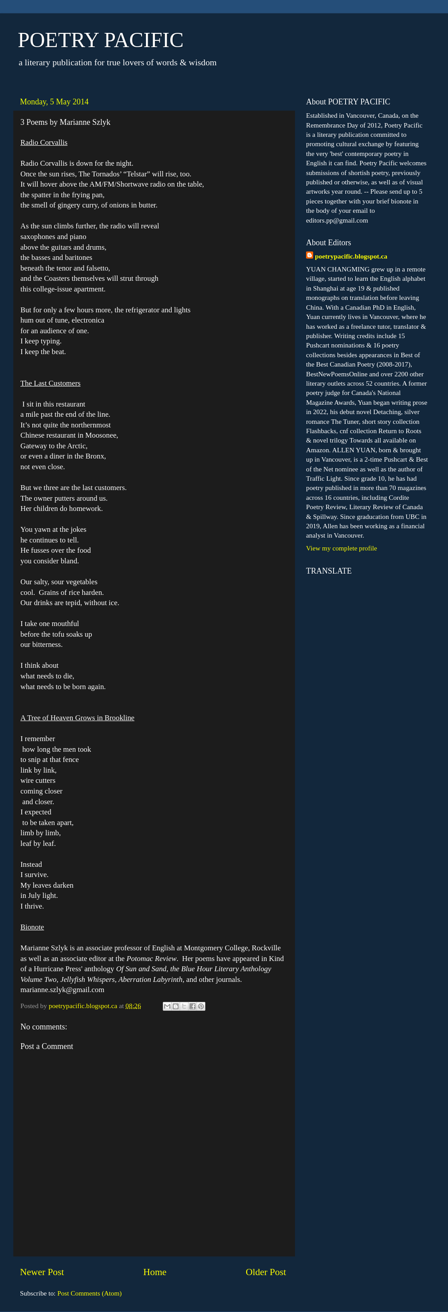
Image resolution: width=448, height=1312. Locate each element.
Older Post (266, 1272)
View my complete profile (341, 548)
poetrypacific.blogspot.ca (351, 256)
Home (154, 1272)
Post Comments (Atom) (89, 1293)
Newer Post (42, 1272)
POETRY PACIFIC (101, 40)
